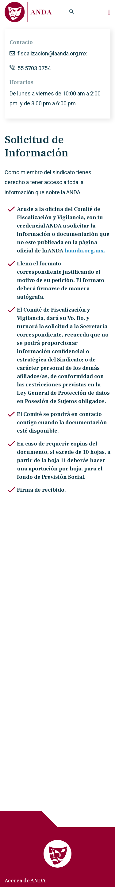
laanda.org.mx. (85, 250)
